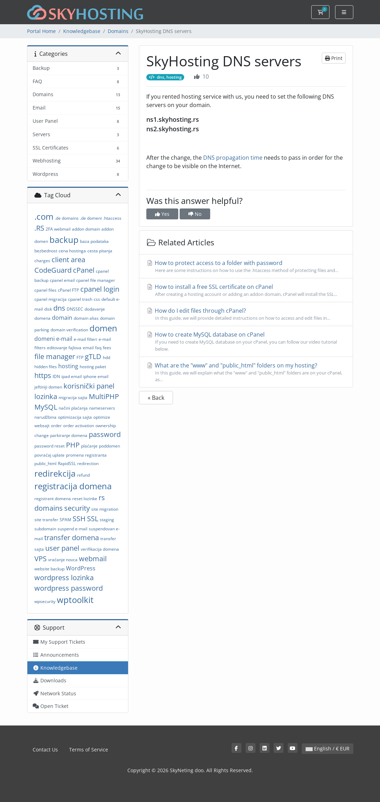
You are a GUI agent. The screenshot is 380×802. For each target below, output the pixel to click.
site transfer (46, 520)
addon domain (86, 229)
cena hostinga (72, 251)
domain (62, 318)
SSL (92, 518)
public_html (45, 463)
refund (83, 475)
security (77, 508)
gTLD (93, 356)
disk (48, 309)
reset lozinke (84, 499)
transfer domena (71, 537)
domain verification (69, 330)
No (194, 214)
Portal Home (41, 31)
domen (103, 328)
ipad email (71, 376)
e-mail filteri (85, 339)
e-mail (64, 339)
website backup (49, 569)
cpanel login (99, 289)
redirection (88, 463)
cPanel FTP (68, 290)
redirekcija (54, 473)
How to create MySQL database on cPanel (246, 341)
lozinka (45, 396)
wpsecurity (44, 601)
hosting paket (93, 367)
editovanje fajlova (64, 348)
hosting (68, 366)
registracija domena (73, 486)
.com (43, 216)
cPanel (83, 270)
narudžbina (45, 417)
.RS (39, 228)
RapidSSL (67, 463)
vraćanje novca (63, 560)
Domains (118, 31)
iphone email (95, 376)
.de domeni (91, 218)
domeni (44, 339)
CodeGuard (53, 270)
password (105, 434)
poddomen (109, 446)
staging (107, 520)
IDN (56, 376)
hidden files (45, 367)
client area (68, 259)
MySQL (45, 407)
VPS (40, 558)
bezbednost (45, 251)
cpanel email (62, 280)
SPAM (65, 520)
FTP (80, 357)
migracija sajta (73, 397)
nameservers (102, 408)
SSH (79, 518)
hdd (106, 357)
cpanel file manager (95, 280)
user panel (62, 548)
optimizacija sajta (75, 417)
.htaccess (112, 218)
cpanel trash (80, 299)
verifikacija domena (100, 549)
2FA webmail (58, 229)
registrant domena (52, 499)
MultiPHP (104, 396)
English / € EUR (327, 748)
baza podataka (94, 241)
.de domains (67, 218)
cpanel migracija (50, 299)
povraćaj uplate (49, 455)
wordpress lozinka (64, 577)
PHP (73, 445)
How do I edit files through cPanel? (246, 314)
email (88, 348)
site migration (104, 509)
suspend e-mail (72, 529)
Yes (162, 214)
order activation (78, 426)
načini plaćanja (73, 408)
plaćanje (89, 446)
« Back (156, 398)
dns (59, 308)
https (42, 375)
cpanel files (45, 290)
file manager (54, 356)
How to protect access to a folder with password (246, 266)
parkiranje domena (68, 435)
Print (333, 58)
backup (64, 239)
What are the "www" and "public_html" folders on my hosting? (246, 372)
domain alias (86, 318)
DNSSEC (75, 309)
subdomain (45, 529)
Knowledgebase (81, 31)
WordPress (80, 568)
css (97, 299)
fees (107, 348)
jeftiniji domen (48, 387)
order (56, 426)
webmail (93, 558)
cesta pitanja (99, 251)
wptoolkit (75, 599)
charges (42, 261)
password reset (49, 446)
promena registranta (86, 455)
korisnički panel (89, 386)
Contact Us (45, 749)
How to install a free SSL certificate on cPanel (246, 290)
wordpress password (68, 588)
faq (98, 348)
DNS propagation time (232, 157)
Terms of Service (88, 749)
